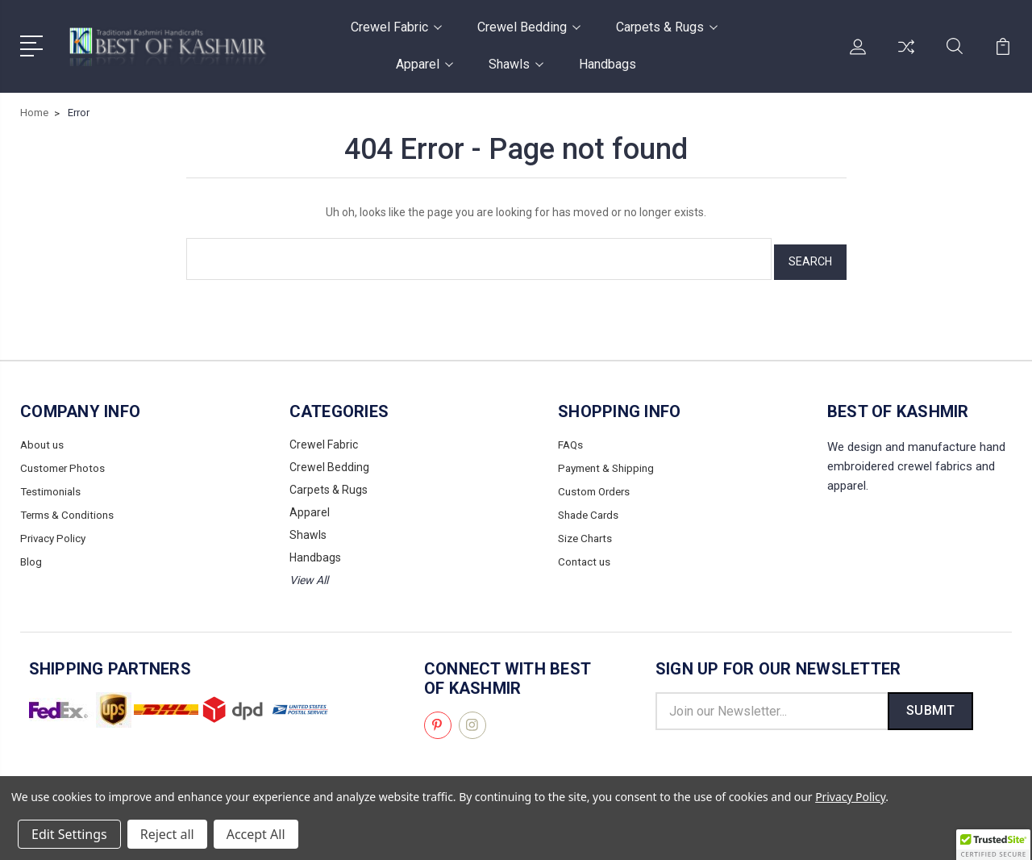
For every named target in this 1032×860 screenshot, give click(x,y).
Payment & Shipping (609, 460)
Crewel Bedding (528, 27)
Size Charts (587, 528)
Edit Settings (69, 834)
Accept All (256, 834)
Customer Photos (65, 460)
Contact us (585, 551)
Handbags (607, 64)
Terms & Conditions (69, 505)
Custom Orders (596, 483)
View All (308, 573)
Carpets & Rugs (667, 27)
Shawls (516, 64)
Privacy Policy (54, 528)
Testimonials (52, 483)
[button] (993, 844)
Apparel (424, 64)
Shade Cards (590, 505)
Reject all (167, 834)
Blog (31, 551)
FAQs (571, 438)
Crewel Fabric (396, 27)
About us (43, 438)
